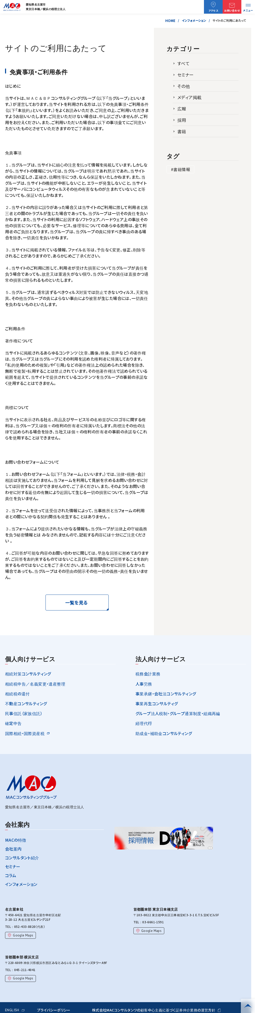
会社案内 (13, 849)
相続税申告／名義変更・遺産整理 (35, 684)
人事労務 (143, 684)
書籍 (181, 131)
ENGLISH (15, 1010)
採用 (181, 120)
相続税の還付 (17, 694)
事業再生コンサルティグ (156, 703)
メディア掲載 (189, 97)
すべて (183, 63)
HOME (170, 20)
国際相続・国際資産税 (24, 733)
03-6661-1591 (151, 922)
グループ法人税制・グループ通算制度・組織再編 (177, 713)
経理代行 (143, 723)
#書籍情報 (180, 169)
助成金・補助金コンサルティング (163, 733)
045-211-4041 (23, 970)
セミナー (185, 75)
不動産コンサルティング (26, 703)
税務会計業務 (147, 674)
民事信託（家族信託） (23, 713)
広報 (181, 109)
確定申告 (13, 723)
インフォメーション (194, 20)
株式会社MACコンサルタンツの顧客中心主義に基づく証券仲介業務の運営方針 (156, 1009)
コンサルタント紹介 (22, 858)
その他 (183, 86)
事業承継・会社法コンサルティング (165, 694)
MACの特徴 (15, 840)
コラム (10, 875)
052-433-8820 (23, 926)
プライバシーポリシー (54, 1009)
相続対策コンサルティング (28, 674)
